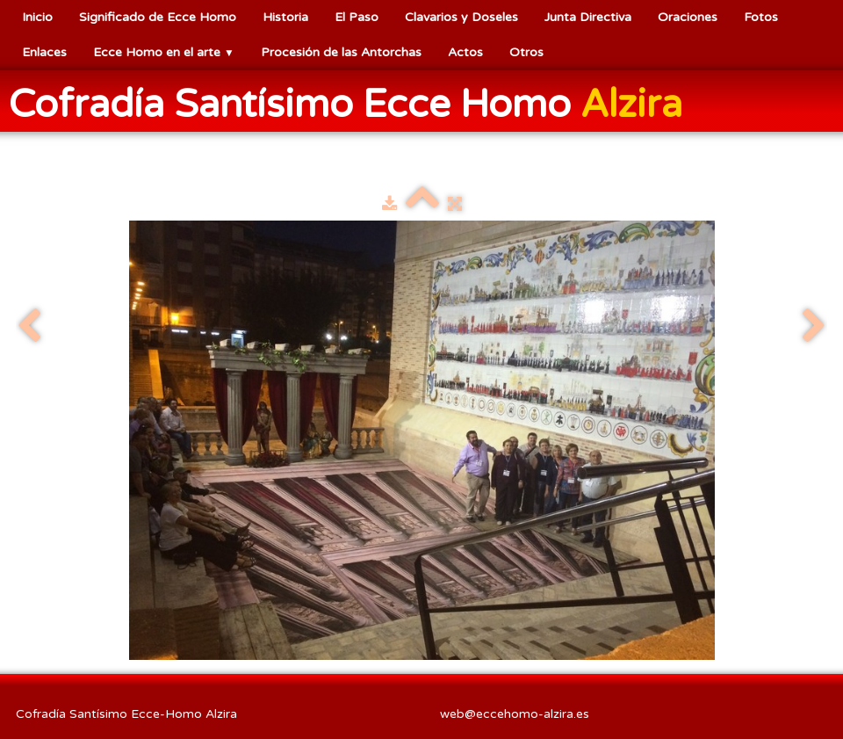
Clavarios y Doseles (461, 17)
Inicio (37, 17)
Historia (285, 17)
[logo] (352, 103)
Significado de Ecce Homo (157, 17)
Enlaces (44, 52)
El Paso (356, 17)
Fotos (761, 17)
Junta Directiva (587, 17)
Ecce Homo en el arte (163, 52)
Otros (526, 52)
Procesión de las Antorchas (341, 52)
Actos (465, 52)
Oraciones (687, 17)
